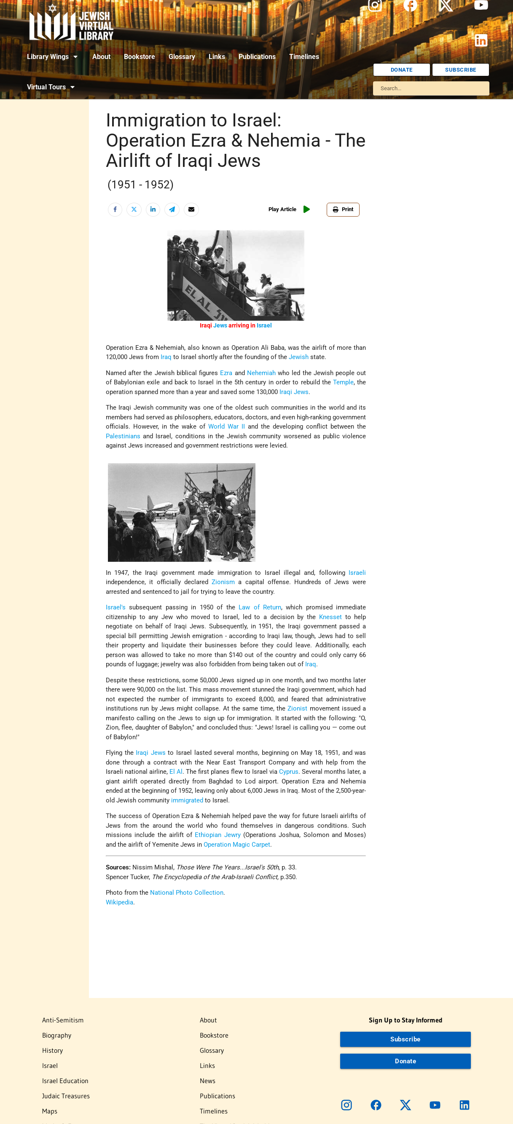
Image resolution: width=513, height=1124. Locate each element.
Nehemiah (261, 373)
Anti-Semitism (63, 1020)
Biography (56, 1035)
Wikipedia (119, 902)
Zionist (297, 708)
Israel (264, 325)
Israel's (116, 607)
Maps (49, 1111)
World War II (226, 426)
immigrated (187, 800)
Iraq (166, 357)
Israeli (357, 573)
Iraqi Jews (294, 392)
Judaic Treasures (66, 1096)
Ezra (226, 373)
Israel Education (65, 1080)
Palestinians (123, 436)
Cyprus (288, 771)
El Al (176, 771)
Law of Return (260, 607)
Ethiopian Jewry (217, 835)
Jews (220, 325)
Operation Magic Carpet (237, 844)
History (52, 1050)
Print (343, 209)
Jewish (299, 357)
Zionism (223, 582)
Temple (343, 382)
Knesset (330, 617)
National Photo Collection (186, 892)
